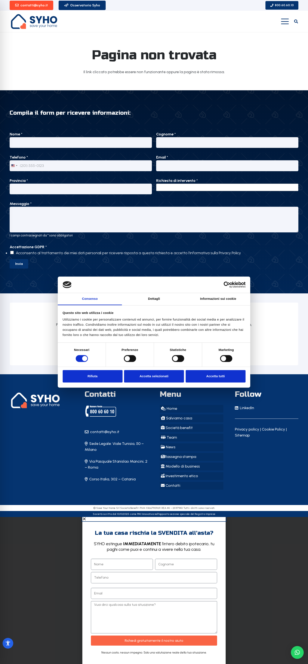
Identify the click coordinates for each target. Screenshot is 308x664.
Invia (19, 264)
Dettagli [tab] (154, 299)
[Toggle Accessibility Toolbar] (8, 643)
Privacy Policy (230, 253)
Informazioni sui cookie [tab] (218, 299)
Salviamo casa (176, 418)
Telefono (19, 157)
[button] (285, 21)
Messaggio (21, 203)
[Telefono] (81, 165)
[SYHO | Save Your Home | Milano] (101, 411)
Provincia (19, 180)
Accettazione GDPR (28, 247)
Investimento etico (179, 476)
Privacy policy (247, 429)
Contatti (170, 485)
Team (169, 437)
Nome (16, 134)
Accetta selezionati (153, 376)
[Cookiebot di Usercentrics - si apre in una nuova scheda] (227, 284)
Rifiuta (92, 376)
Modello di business (180, 466)
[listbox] (227, 187)
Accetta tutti (215, 376)
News (168, 447)
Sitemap (242, 435)
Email (162, 157)
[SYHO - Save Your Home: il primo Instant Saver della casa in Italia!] (41, 400)
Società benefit (177, 427)
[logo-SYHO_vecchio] (34, 21)
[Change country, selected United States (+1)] (14, 165)
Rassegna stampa (178, 456)
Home (169, 408)
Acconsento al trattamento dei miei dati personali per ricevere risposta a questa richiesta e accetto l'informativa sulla (128, 253)
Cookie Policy (273, 429)
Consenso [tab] (90, 299)
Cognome (166, 134)
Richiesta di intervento (177, 180)
